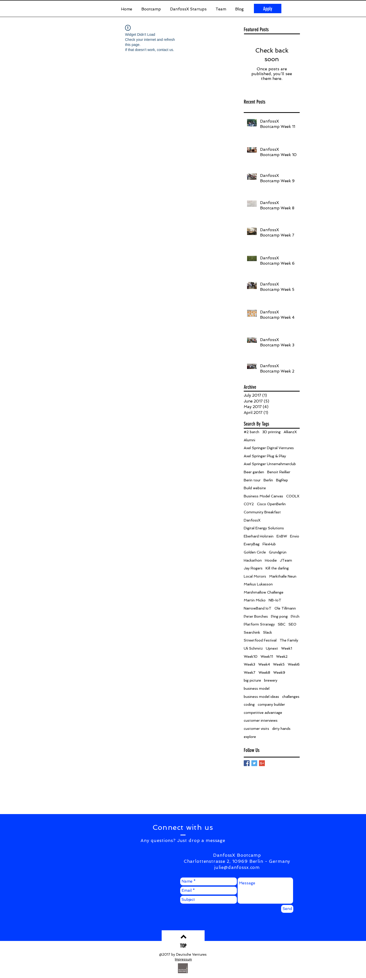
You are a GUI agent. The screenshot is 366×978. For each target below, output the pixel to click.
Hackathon (253, 560)
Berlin (268, 480)
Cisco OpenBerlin (271, 504)
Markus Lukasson (258, 584)
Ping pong (279, 616)
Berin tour (252, 480)
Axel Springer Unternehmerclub (270, 464)
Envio (294, 536)
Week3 (249, 664)
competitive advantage (263, 713)
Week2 (282, 656)
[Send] (287, 909)
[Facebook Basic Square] (247, 763)
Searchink (252, 632)
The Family (289, 640)
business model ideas (261, 697)
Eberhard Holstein (258, 536)
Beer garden (254, 472)
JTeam (286, 560)
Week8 (264, 672)
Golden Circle (255, 552)
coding (249, 704)
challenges (290, 697)
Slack (267, 632)
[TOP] (183, 945)
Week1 (286, 648)
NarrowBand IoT (257, 608)
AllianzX (290, 432)
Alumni (249, 440)
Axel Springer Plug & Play (265, 456)
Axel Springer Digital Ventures (269, 448)
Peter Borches (256, 616)
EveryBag (252, 544)
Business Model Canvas (263, 496)
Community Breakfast (262, 512)
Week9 (279, 672)
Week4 (264, 664)
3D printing (271, 432)
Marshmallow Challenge (263, 592)
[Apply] (267, 8)
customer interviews (261, 720)
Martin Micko (255, 600)
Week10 (250, 656)
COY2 (249, 504)
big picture (252, 680)
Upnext (272, 648)
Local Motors (255, 576)
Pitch (295, 616)
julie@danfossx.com (237, 867)
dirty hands (281, 729)
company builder (271, 704)
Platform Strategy (259, 624)
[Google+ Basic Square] (262, 763)
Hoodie (271, 560)
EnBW (282, 536)
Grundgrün (277, 552)
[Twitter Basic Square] (254, 763)
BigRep (282, 480)
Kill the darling (277, 568)
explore (250, 737)
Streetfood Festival (260, 640)
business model (256, 688)
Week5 (279, 664)
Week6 (294, 664)
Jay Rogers (253, 568)
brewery (270, 680)
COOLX (292, 496)
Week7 (249, 672)
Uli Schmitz (253, 648)
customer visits (256, 729)
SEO (292, 624)
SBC (281, 624)
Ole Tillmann (285, 608)
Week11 (267, 656)
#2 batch (251, 432)
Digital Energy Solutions (264, 528)
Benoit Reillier (278, 472)
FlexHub (269, 544)
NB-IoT (275, 600)
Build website (255, 488)
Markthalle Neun (282, 576)
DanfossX (252, 520)
